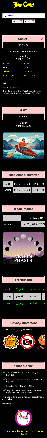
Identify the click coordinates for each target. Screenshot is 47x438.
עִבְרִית (33, 296)
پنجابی (19, 303)
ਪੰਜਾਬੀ (8, 303)
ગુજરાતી (19, 296)
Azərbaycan (33, 289)
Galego (8, 296)
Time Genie (23, 4)
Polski (33, 303)
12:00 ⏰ (17, 21)
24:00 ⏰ (29, 21)
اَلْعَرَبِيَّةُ (19, 289)
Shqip (8, 289)
